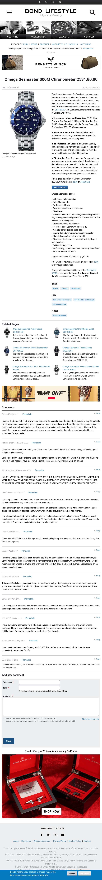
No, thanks (84, 873)
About (16, 841)
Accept (72, 873)
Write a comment (89, 88)
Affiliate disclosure (42, 841)
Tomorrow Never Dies (62, 300)
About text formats (90, 719)
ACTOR (34, 44)
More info (44, 875)
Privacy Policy (59, 841)
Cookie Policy (75, 841)
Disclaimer (26, 841)
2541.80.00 (60, 110)
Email (5, 688)
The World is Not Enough (84, 300)
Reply (98, 413)
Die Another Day (59, 304)
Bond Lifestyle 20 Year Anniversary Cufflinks (51, 751)
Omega (64, 288)
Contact (87, 841)
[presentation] (22, 731)
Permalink (26, 414)
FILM (25, 44)
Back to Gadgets (9, 87)
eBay (75, 182)
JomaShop (85, 182)
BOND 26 (73, 44)
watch (55, 288)
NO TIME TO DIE (59, 44)
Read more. (88, 48)
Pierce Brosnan (59, 316)
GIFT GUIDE (85, 44)
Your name (7, 682)
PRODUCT (44, 44)
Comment (7, 696)
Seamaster (75, 288)
